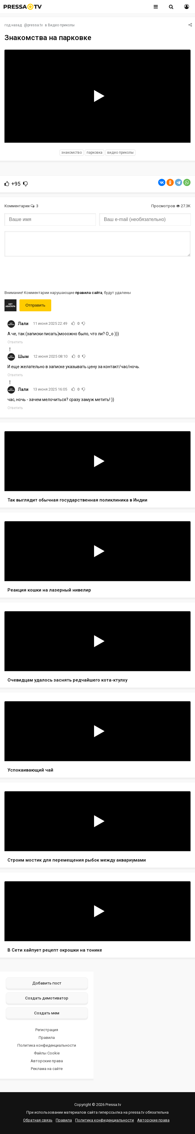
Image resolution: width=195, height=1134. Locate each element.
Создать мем (46, 1012)
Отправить (35, 305)
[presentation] (50, 272)
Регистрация (46, 1030)
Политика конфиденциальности (46, 1045)
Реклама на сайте (47, 1068)
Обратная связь (37, 1120)
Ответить (15, 342)
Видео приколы (61, 25)
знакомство (71, 152)
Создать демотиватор (46, 998)
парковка (94, 152)
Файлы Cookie (47, 1053)
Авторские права (47, 1061)
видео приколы (120, 152)
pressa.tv (35, 25)
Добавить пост (46, 983)
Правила (47, 1037)
